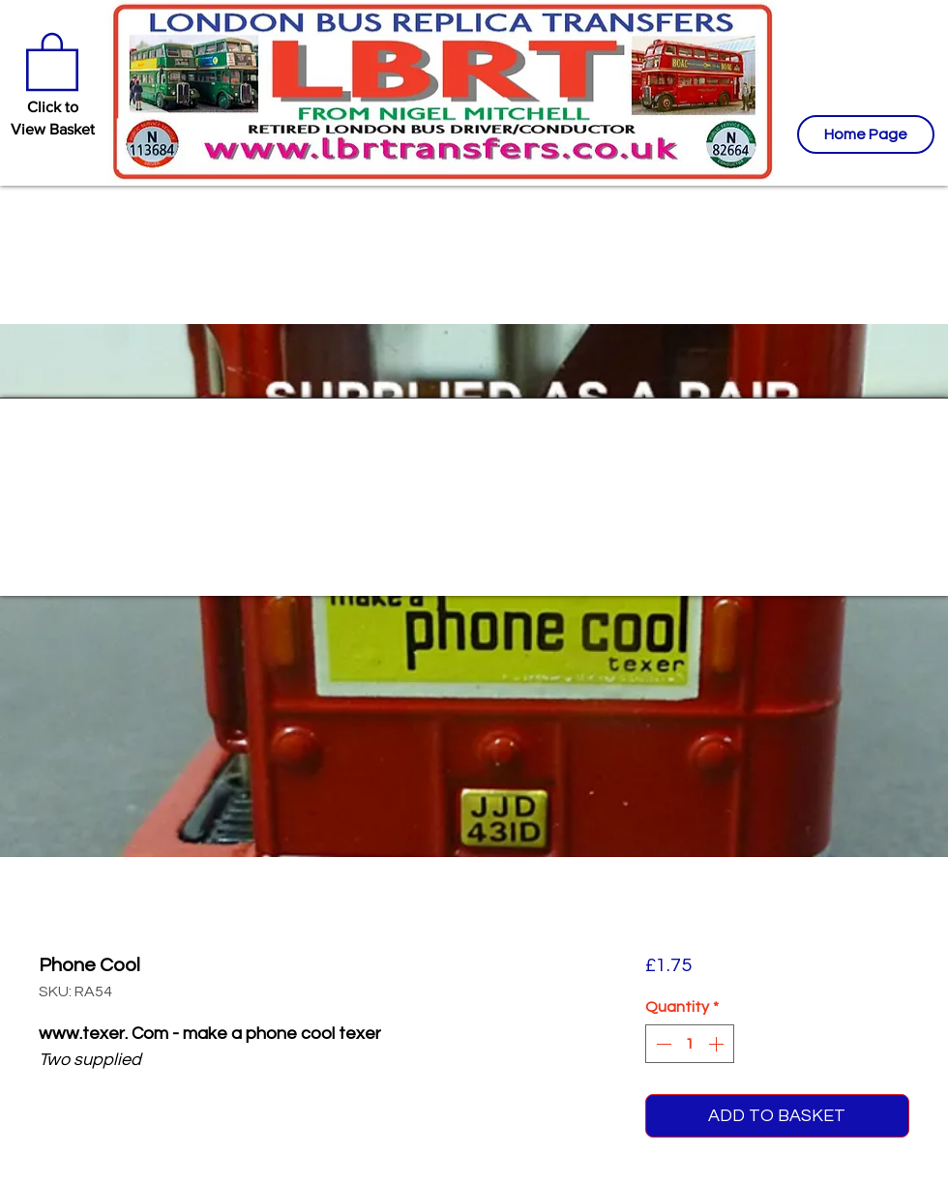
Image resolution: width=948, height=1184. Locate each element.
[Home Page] (865, 134)
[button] (52, 60)
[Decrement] (661, 1043)
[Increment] (717, 1043)
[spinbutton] (689, 1043)
